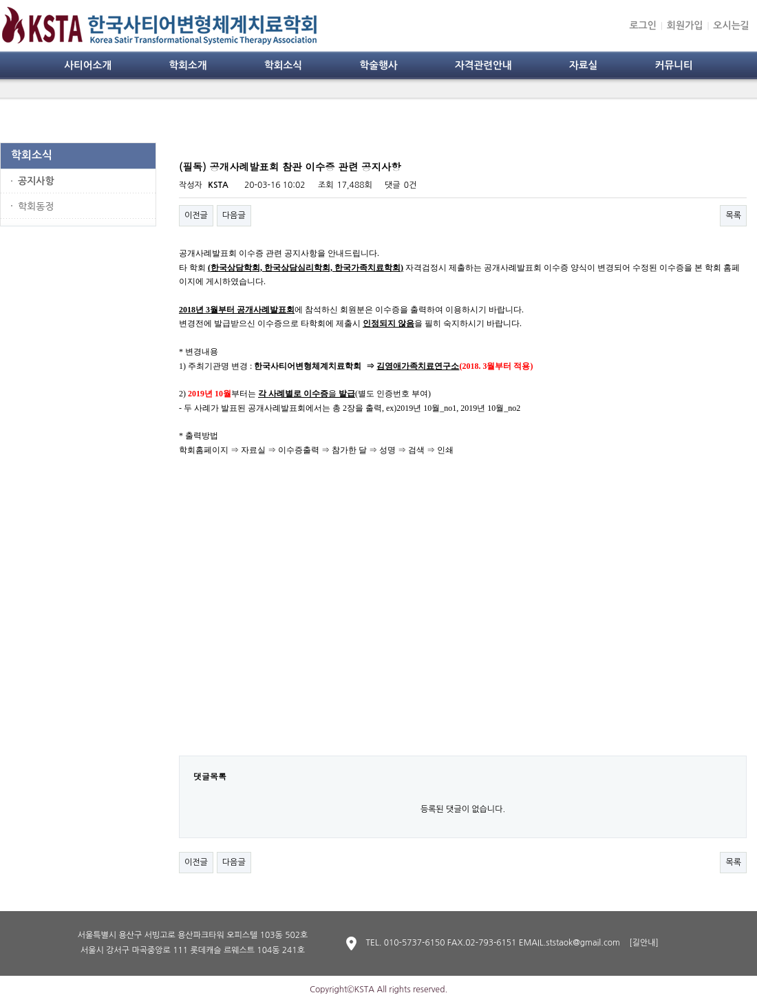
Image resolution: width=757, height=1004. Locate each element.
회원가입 (685, 25)
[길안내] (644, 943)
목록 (733, 215)
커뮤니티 (674, 65)
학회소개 (187, 65)
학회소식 (283, 65)
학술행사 (378, 65)
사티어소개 (87, 65)
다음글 (234, 215)
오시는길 (731, 25)
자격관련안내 (483, 65)
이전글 (196, 215)
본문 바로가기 (0, 0)
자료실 (583, 65)
